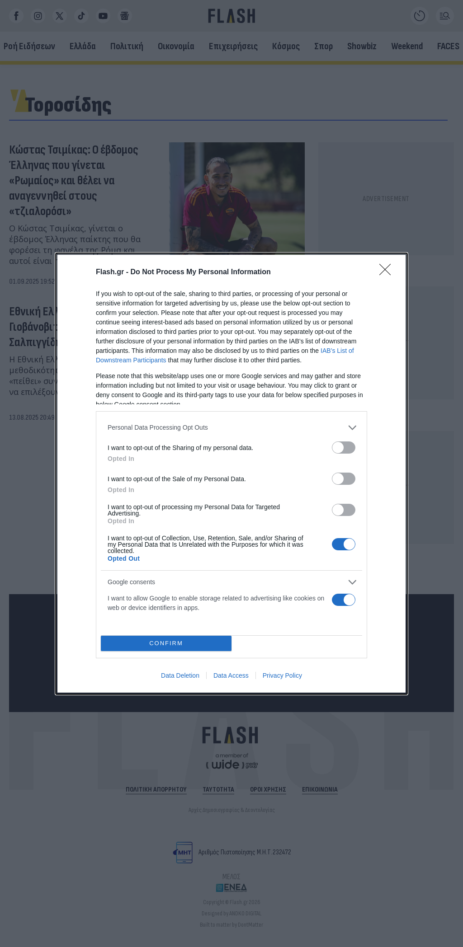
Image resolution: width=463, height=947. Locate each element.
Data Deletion (180, 675)
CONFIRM (166, 643)
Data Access (231, 675)
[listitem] (231, 427)
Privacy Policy (282, 675)
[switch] (343, 447)
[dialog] (231, 474)
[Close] (388, 272)
